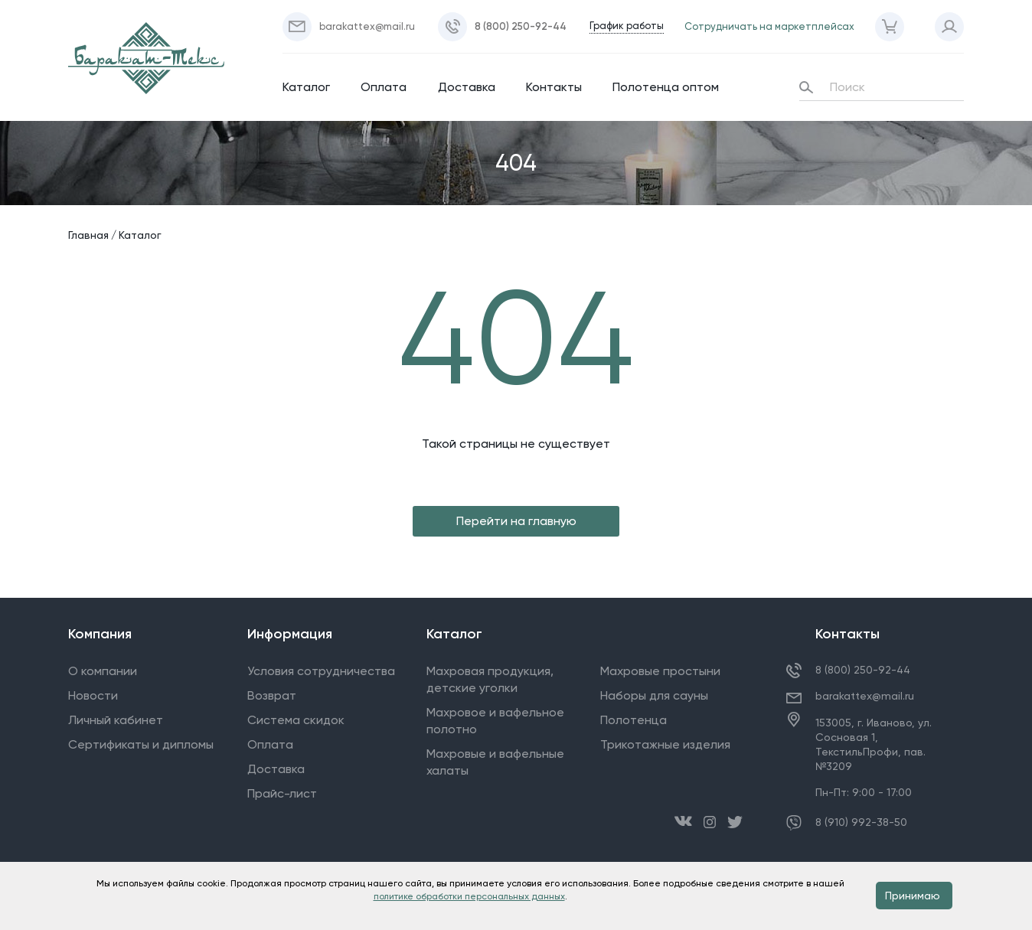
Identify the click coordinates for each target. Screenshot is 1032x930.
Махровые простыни (660, 671)
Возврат (271, 695)
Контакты (554, 87)
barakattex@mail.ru (864, 696)
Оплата (384, 87)
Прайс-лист (282, 793)
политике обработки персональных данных (469, 896)
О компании (102, 671)
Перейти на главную (516, 521)
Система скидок (296, 720)
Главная (88, 235)
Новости (93, 695)
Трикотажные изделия (665, 744)
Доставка (466, 87)
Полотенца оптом (665, 87)
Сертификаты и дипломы (141, 744)
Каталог (306, 87)
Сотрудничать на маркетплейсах (769, 26)
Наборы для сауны (654, 695)
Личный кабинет (115, 720)
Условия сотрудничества (321, 671)
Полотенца (633, 720)
